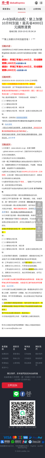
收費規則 (5, 354)
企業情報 (37, 9)
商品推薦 (27, 363)
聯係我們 (39, 358)
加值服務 (5, 358)
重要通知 (6, 9)
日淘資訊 (27, 358)
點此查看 (12, 138)
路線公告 (22, 9)
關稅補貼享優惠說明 (34, 202)
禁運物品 (5, 363)
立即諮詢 (12, 385)
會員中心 (5, 367)
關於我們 (39, 354)
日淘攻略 (27, 354)
